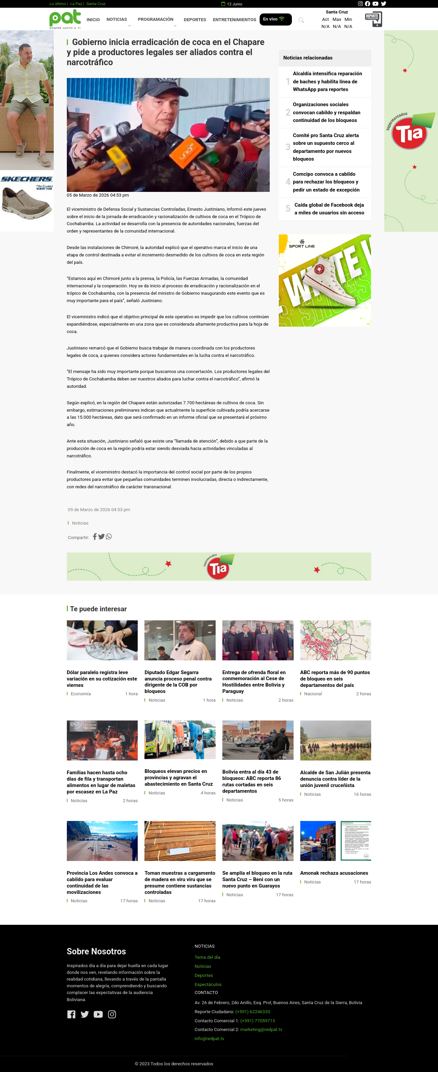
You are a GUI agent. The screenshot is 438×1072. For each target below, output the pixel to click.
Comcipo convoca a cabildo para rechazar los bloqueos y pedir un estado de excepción (326, 182)
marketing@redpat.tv (261, 1029)
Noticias (116, 19)
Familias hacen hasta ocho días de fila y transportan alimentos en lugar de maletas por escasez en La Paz (101, 782)
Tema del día (207, 957)
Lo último (57, 3)
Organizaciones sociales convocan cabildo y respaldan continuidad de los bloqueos (326, 112)
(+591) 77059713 (257, 1020)
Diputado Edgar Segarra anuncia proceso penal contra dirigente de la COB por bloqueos (178, 682)
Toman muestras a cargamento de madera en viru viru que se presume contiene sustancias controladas (179, 882)
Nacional (313, 693)
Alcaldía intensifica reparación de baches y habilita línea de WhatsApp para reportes (327, 81)
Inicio (93, 19)
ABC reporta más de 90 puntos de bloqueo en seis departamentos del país (335, 678)
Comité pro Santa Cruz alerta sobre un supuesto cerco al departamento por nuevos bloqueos (326, 147)
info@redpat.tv (209, 1038)
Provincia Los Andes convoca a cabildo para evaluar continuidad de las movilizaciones (102, 882)
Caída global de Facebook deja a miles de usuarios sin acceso (329, 209)
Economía (81, 693)
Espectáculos (207, 984)
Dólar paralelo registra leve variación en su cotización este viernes (102, 678)
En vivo (273, 19)
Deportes (195, 19)
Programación (156, 19)
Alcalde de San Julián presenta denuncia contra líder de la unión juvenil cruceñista (335, 779)
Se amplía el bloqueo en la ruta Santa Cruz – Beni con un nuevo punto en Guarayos (257, 879)
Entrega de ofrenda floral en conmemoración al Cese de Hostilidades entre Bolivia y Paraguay (254, 682)
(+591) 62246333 (252, 1011)
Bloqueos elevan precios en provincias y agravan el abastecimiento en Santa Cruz (178, 777)
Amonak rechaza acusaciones (334, 873)
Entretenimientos (234, 19)
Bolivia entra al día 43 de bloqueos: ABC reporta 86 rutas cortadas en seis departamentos (251, 781)
